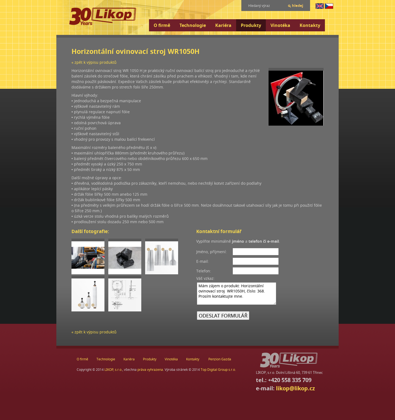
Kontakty (310, 25)
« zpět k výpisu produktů (94, 62)
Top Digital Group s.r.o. (218, 369)
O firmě (162, 25)
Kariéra (223, 25)
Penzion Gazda (219, 359)
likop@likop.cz (295, 388)
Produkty (251, 25)
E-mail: (202, 261)
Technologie (192, 25)
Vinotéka (280, 25)
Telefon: (203, 270)
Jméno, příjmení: (211, 251)
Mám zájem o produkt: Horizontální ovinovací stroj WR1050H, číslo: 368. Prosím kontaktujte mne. (236, 293)
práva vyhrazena (150, 369)
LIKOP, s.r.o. (113, 369)
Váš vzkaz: (205, 278)
